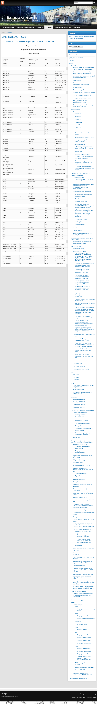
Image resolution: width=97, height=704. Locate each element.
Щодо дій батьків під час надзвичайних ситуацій (80, 101)
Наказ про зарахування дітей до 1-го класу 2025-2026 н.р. (83, 386)
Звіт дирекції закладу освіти (81, 460)
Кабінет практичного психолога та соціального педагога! (80, 174)
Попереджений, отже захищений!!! (82, 194)
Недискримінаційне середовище (82, 191)
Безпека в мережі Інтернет (82, 154)
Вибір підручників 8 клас (84, 643)
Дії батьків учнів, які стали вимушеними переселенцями (81, 83)
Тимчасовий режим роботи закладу (79, 678)
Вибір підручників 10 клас (84, 616)
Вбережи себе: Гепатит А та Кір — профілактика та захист (82, 242)
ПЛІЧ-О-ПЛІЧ (78, 127)
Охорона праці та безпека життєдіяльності (83, 410)
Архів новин (78, 122)
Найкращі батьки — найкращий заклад (84, 92)
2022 (76, 607)
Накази (75, 337)
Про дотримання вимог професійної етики (81, 451)
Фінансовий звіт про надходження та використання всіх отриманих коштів (83, 587)
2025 (76, 633)
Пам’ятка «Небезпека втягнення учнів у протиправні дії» (84, 157)
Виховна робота (75, 110)
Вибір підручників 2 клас (84, 637)
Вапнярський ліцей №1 (23, 17)
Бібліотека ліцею (77, 605)
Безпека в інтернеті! (80, 196)
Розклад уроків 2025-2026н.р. (81, 369)
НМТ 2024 (76, 374)
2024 (76, 627)
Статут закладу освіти (79, 565)
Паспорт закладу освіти (79, 517)
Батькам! (73, 65)
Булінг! (77, 199)
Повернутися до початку (88, 694)
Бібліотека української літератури (84, 667)
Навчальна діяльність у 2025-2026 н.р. (84, 334)
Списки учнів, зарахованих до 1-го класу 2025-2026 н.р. (82, 393)
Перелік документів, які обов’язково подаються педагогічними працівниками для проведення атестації (84, 323)
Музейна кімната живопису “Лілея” (84, 137)
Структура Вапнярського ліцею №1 (83, 574)
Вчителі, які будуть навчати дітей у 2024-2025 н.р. (84, 535)
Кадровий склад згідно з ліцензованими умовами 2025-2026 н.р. (83, 469)
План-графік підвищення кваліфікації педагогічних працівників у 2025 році (82, 276)
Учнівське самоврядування (78, 600)
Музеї (74, 131)
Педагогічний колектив (81, 476)
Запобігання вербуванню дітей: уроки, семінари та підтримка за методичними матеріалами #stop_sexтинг (83, 186)
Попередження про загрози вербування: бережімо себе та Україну (83, 162)
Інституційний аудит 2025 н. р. (81, 465)
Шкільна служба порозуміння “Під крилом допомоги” (82, 234)
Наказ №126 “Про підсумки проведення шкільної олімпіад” (29, 41)
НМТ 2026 (76, 380)
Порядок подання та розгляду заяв (82, 524)
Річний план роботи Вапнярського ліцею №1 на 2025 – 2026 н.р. (82, 562)
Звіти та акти (76, 437)
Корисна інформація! (79, 479)
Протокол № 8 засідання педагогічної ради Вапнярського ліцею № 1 (84, 658)
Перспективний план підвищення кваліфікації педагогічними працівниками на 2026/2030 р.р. (84, 265)
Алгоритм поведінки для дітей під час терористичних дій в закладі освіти (83, 68)
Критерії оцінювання (78, 482)
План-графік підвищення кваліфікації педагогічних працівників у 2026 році (82, 282)
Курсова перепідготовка (79, 251)
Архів (70, 46)
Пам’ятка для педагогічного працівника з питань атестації (83, 317)
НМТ (72, 372)
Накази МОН (78, 545)
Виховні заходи (77, 112)
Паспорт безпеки (79, 426)
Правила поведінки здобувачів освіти (83, 526)
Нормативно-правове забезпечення (83, 361)
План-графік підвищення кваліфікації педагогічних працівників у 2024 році (82, 271)
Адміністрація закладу (81, 473)
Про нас (75, 228)
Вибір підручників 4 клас (84, 648)
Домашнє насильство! (81, 201)
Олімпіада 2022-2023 (79, 399)
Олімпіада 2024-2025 (79, 404)
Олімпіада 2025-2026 (79, 407)
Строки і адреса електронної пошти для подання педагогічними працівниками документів (84, 329)
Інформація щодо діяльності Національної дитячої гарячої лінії (82, 673)
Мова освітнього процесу (80, 497)
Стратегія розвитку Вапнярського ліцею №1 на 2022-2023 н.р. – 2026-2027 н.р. (83, 570)
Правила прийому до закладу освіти (83, 529)
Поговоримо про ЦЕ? (81, 219)
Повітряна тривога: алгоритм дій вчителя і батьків (84, 429)
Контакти (71, 60)
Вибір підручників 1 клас (84, 635)
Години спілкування (78, 177)
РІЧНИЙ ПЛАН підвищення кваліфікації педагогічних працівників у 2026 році (82, 288)
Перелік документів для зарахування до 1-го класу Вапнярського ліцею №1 (84, 540)
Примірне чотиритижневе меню (82, 98)
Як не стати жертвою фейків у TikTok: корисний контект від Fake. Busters (84, 168)
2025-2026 (78, 119)
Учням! (73, 602)
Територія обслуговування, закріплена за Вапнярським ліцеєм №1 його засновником (83, 595)
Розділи (71, 63)
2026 (76, 646)
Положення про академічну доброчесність (82, 447)
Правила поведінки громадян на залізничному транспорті (84, 433)
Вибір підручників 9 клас (84, 654)
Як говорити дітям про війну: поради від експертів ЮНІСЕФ (83, 105)
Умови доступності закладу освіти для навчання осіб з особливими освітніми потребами (83, 582)
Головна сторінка (74, 55)
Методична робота (76, 246)
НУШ (72, 383)
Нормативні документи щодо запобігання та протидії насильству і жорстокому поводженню (83, 506)
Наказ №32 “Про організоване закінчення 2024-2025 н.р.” (83, 339)
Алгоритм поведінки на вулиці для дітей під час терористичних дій (82, 72)
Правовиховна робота (79, 144)
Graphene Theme (91, 697)
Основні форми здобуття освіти (82, 95)
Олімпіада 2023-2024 (79, 402)
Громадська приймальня (76, 58)
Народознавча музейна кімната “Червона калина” (84, 140)
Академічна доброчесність (80, 444)
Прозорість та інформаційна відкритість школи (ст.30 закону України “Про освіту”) (82, 441)
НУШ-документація (78, 389)
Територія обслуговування (78, 591)
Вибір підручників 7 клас (84, 651)
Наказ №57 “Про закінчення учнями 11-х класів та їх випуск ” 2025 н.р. (84, 350)
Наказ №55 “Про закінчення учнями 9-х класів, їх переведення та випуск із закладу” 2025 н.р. (84, 344)
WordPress (82, 697)
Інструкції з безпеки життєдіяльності (80, 415)
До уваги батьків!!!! (78, 87)
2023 (76, 614)
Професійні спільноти (79, 366)
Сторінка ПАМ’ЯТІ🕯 (81, 670)
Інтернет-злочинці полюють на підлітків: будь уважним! (83, 419)
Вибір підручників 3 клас (84, 640)
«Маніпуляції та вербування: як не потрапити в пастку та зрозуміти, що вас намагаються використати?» (84, 149)
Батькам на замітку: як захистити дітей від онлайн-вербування (84, 76)
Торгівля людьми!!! (80, 224)
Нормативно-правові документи (82, 510)
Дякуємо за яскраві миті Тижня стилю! (83, 90)
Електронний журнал (79, 248)
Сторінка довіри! (77, 230)
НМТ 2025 (76, 377)
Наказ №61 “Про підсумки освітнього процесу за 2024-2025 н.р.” (84, 356)
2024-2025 (78, 116)
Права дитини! (79, 222)
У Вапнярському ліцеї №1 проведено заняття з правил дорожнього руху (81, 37)
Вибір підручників (82, 624)
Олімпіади (9, 32)
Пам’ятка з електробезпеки (82, 423)
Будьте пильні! (77, 80)
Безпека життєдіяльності (80, 412)
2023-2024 (78, 114)
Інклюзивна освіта (78, 462)
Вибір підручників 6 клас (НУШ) (86, 618)
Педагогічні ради (77, 363)
